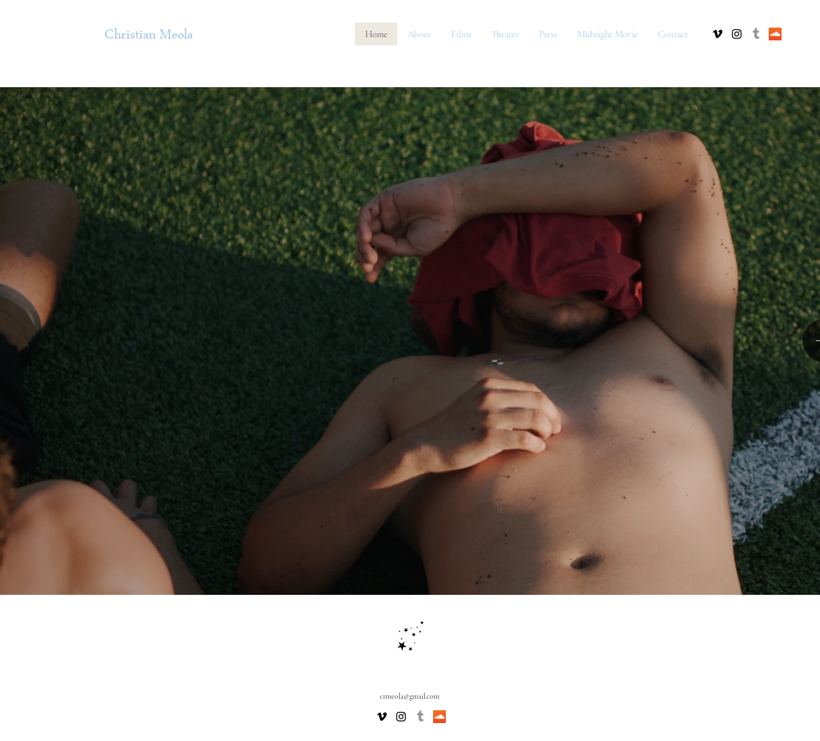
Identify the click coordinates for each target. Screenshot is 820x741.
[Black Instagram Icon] (736, 34)
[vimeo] (717, 34)
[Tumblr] (756, 34)
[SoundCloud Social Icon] (775, 34)
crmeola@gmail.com (409, 696)
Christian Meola (148, 36)
